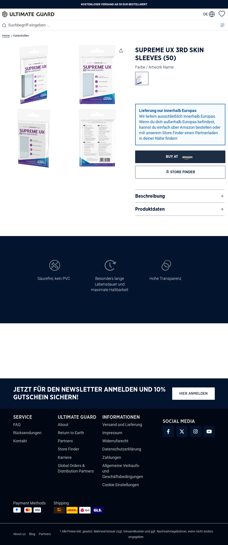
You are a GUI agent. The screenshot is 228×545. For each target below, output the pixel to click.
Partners (65, 441)
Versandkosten (133, 531)
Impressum (112, 432)
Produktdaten (150, 209)
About (63, 424)
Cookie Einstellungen (120, 484)
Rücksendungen (27, 432)
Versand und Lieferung (122, 424)
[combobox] (108, 25)
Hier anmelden (193, 393)
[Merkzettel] (221, 13)
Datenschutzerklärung (121, 449)
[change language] (209, 14)
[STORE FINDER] (180, 157)
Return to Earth (71, 432)
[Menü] (222, 25)
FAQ (17, 424)
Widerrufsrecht (115, 441)
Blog (32, 534)
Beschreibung (150, 196)
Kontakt (20, 441)
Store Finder (68, 449)
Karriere (65, 457)
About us (19, 534)
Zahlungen (111, 457)
